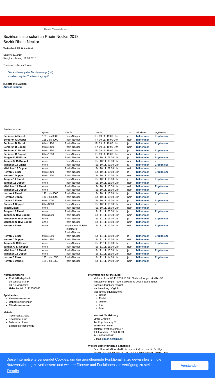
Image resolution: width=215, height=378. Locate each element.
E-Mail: (98, 338)
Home (47, 29)
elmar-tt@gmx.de (112, 338)
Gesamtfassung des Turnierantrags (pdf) (30, 72)
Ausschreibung (12, 87)
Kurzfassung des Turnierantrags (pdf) (29, 76)
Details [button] (13, 371)
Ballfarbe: (14, 325)
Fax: (96, 335)
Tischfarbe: (15, 319)
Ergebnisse (161, 136)
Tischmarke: (16, 315)
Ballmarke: (15, 322)
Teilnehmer (142, 136)
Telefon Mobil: (101, 332)
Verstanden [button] (190, 365)
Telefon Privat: (102, 329)
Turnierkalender (59, 29)
